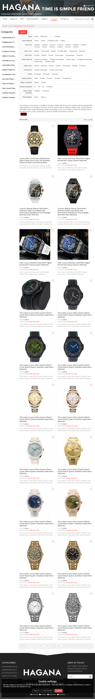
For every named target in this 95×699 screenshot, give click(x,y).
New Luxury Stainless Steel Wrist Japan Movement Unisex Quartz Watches (74, 160)
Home (5, 19)
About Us (13, 19)
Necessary (34, 694)
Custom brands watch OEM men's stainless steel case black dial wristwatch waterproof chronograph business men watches (35, 212)
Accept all (58, 690)
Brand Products (32, 19)
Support (45, 19)
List (89, 120)
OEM (22, 19)
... (54, 646)
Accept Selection (47, 690)
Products (54, 19)
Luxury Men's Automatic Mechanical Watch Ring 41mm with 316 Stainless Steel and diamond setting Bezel (34, 161)
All (10, 26)
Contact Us (64, 19)
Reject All (36, 690)
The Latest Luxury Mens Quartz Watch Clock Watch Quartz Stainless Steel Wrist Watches (36, 315)
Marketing (61, 694)
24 (58, 646)
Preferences (51, 694)
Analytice (42, 694)
